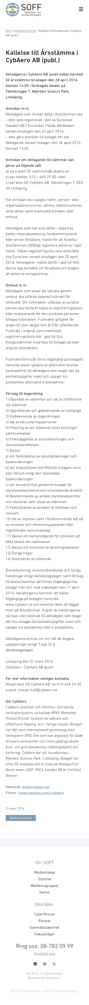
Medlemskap (44, 872)
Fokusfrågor (44, 934)
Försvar (44, 921)
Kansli (44, 892)
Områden (44, 904)
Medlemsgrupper (45, 885)
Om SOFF (44, 862)
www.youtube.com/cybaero (41, 793)
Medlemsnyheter (25, 31)
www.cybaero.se (35, 787)
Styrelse (44, 879)
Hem (9, 31)
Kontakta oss (44, 953)
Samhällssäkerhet (44, 927)
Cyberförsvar (44, 914)
